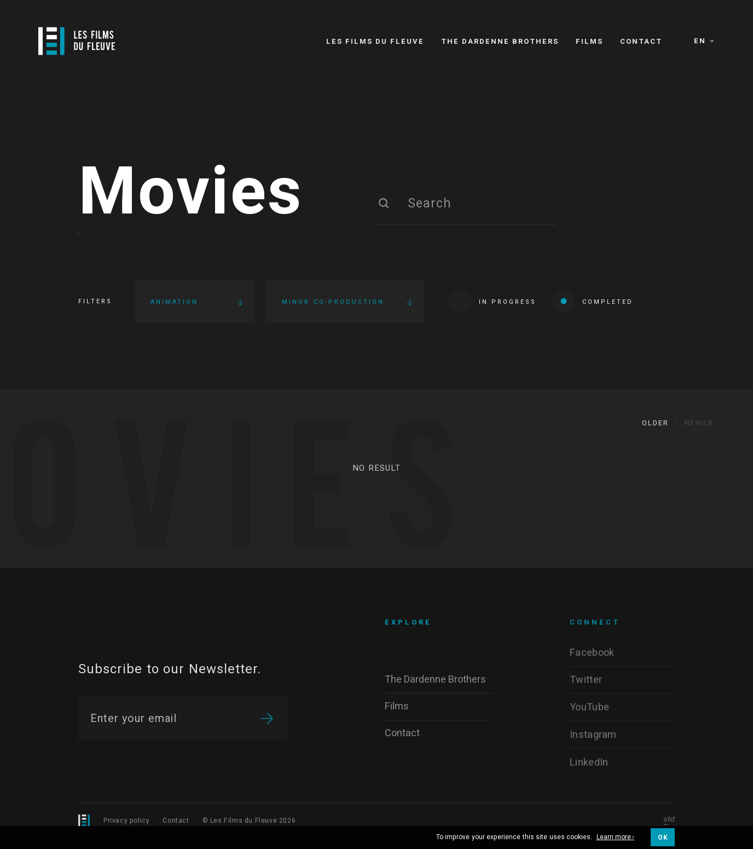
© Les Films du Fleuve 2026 (249, 820)
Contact (176, 820)
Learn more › (615, 837)
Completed (592, 301)
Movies (190, 193)
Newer (699, 423)
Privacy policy (126, 820)
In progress (492, 301)
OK (663, 837)
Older (655, 423)
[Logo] (76, 41)
